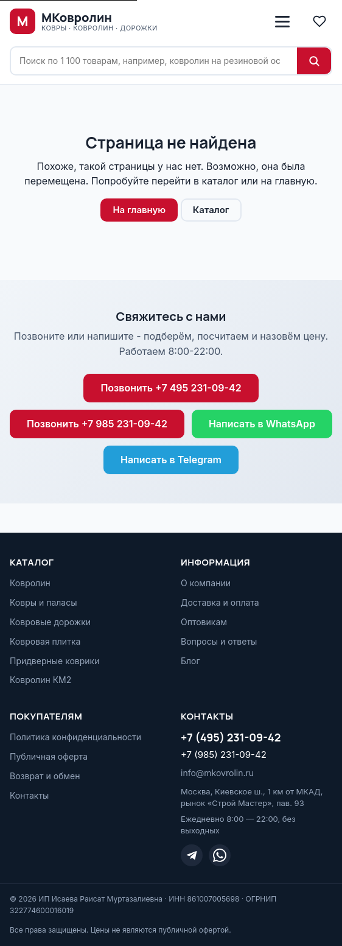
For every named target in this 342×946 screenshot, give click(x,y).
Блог (190, 661)
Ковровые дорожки (50, 622)
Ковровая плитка (45, 641)
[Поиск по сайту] (154, 60)
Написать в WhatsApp (262, 424)
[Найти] (314, 60)
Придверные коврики (54, 661)
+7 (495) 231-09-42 (231, 737)
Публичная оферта (49, 756)
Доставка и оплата (220, 602)
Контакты (29, 795)
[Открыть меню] (282, 21)
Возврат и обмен (45, 776)
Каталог (211, 209)
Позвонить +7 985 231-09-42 (97, 424)
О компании (206, 583)
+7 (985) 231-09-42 (224, 754)
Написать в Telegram (171, 460)
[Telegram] (192, 855)
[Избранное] (319, 21)
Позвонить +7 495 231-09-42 (170, 388)
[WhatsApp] (220, 855)
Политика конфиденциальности (75, 737)
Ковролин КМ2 (40, 679)
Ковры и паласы (43, 602)
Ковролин (30, 583)
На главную (139, 209)
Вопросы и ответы (219, 641)
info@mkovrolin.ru (217, 773)
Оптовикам (204, 622)
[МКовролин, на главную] (84, 21)
